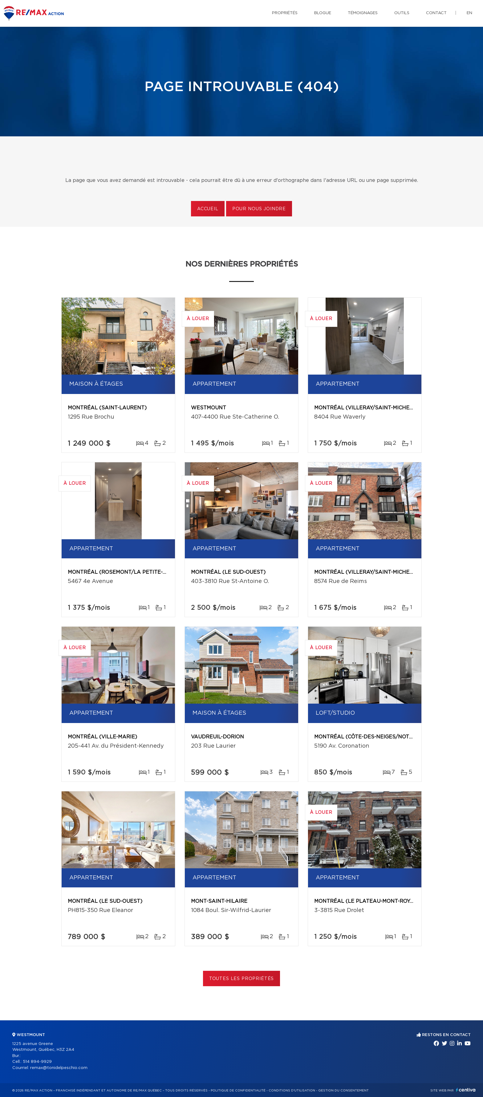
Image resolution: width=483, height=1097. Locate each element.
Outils (401, 13)
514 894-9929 (37, 1062)
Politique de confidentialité (238, 1090)
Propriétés (285, 13)
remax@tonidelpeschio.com (58, 1068)
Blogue (322, 13)
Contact (436, 13)
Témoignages (363, 13)
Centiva (466, 1090)
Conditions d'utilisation (292, 1090)
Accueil (207, 209)
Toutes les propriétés (241, 979)
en (469, 13)
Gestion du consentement (343, 1090)
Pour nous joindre (259, 209)
